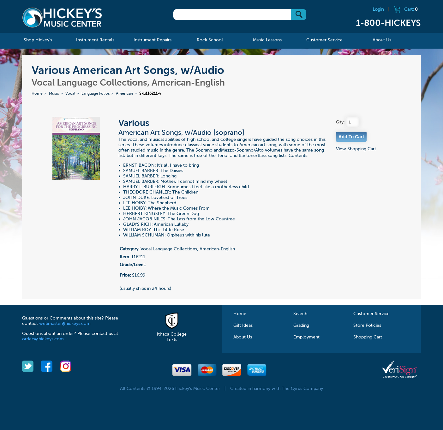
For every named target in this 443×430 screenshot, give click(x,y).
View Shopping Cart (356, 149)
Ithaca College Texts (172, 334)
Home (37, 94)
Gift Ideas (243, 325)
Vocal (70, 94)
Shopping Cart (367, 337)
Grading (301, 325)
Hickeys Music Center (62, 17)
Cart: (411, 9)
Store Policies (367, 325)
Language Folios (95, 94)
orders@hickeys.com (43, 339)
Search (300, 314)
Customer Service (371, 314)
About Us (242, 337)
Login (378, 9)
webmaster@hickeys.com (65, 323)
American (124, 94)
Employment (306, 337)
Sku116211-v (150, 94)
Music (54, 94)
